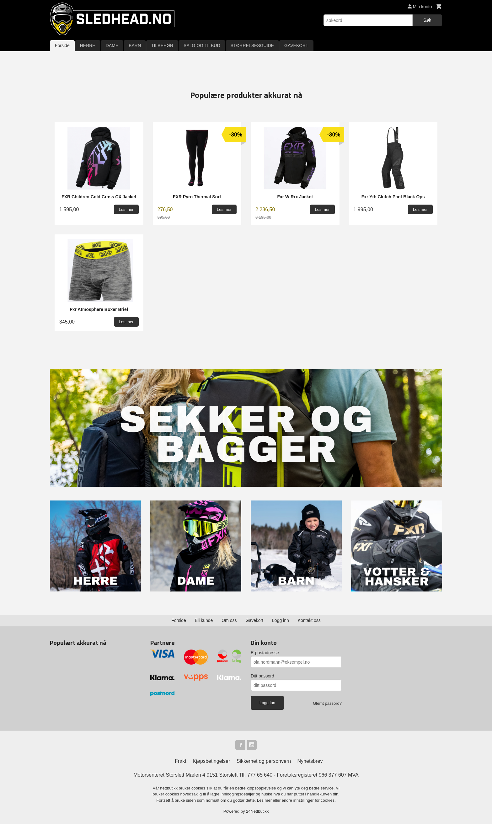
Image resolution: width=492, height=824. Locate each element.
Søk (427, 20)
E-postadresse (265, 652)
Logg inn (280, 620)
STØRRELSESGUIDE (252, 45)
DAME (112, 45)
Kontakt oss (309, 620)
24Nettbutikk (257, 811)
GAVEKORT (296, 45)
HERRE (87, 45)
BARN (135, 45)
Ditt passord (262, 675)
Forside (62, 45)
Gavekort (254, 620)
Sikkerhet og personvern (264, 761)
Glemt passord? (327, 703)
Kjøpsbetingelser (211, 761)
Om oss (229, 620)
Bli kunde (204, 620)
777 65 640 (259, 775)
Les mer (265, 800)
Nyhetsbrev (310, 761)
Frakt (180, 761)
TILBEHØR (162, 45)
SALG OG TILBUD (202, 45)
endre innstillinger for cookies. (309, 800)
